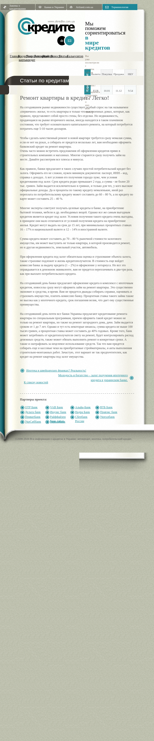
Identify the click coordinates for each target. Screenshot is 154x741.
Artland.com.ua (84, 7)
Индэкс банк (58, 412)
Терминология (119, 7)
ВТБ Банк (106, 407)
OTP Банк (31, 407)
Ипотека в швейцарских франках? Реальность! (56, 370)
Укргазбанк (107, 417)
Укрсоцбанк (57, 421)
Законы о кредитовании (17, 7)
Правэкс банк (108, 412)
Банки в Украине (54, 7)
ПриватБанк (32, 417)
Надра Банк (82, 412)
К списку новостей (36, 382)
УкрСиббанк (33, 421)
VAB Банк (56, 407)
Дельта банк (33, 412)
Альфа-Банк (83, 407)
